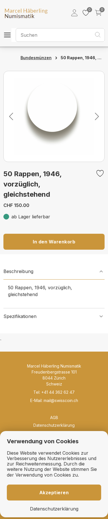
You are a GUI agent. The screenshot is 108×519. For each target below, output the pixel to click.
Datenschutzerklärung (54, 425)
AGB (54, 417)
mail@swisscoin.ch (61, 400)
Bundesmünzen (36, 57)
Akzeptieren (54, 492)
